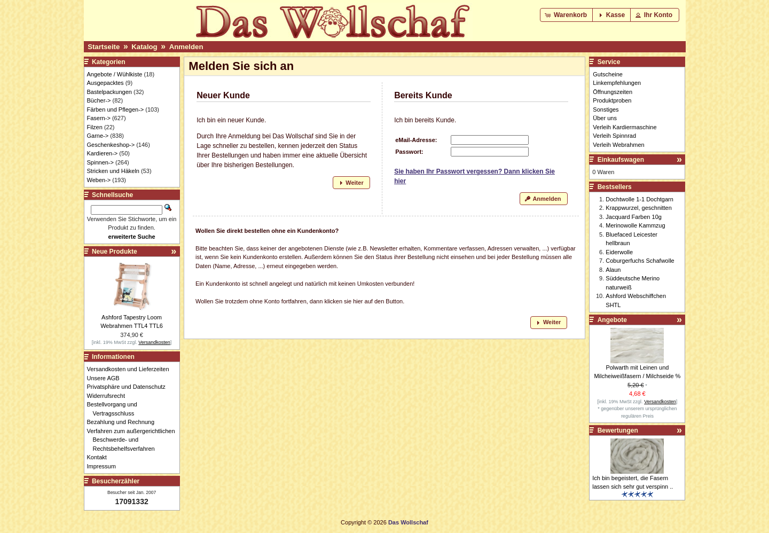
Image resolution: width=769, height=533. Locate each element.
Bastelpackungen (109, 92)
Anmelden (186, 47)
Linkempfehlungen (617, 83)
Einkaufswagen (621, 159)
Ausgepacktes (105, 83)
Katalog (144, 47)
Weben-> (99, 180)
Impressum (104, 466)
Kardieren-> (102, 153)
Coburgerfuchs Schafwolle (640, 260)
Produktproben (612, 100)
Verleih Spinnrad (614, 135)
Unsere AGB (106, 378)
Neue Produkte (114, 251)
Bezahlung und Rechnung (124, 422)
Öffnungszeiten (612, 92)
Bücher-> (99, 100)
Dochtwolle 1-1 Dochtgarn (639, 199)
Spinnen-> (100, 162)
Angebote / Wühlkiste (115, 74)
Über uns (605, 118)
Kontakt (100, 457)
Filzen (95, 127)
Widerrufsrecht (109, 396)
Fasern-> (99, 118)
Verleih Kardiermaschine (624, 127)
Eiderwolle (619, 252)
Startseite (104, 47)
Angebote (612, 320)
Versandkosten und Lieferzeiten (131, 369)
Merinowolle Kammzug (635, 225)
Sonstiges (605, 109)
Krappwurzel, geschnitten (639, 208)
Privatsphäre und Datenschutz (129, 386)
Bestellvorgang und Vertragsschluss (115, 409)
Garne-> (98, 135)
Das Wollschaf (408, 522)
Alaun (613, 269)
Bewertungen (618, 430)
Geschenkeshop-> (111, 145)
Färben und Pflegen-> (115, 109)
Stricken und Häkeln (113, 171)
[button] (567, 15)
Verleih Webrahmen (618, 145)
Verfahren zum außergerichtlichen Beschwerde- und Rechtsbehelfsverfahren (134, 440)
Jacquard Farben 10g (634, 217)
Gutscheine (608, 74)
